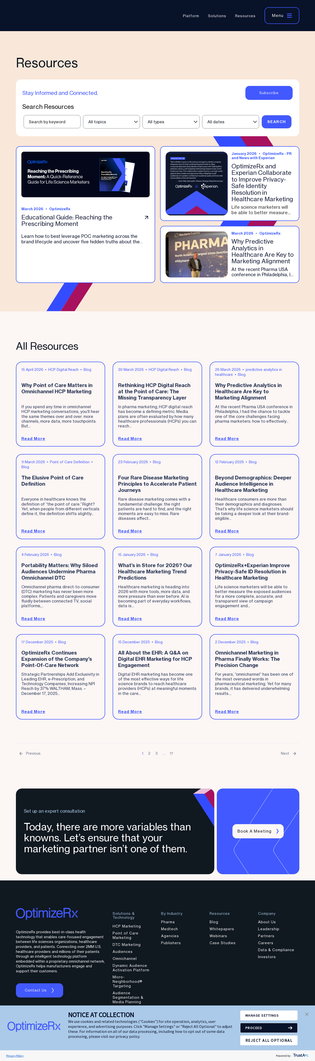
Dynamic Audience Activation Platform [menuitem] (131, 970)
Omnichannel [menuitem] (125, 961)
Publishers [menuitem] (171, 945)
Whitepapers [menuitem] (222, 931)
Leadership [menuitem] (268, 931)
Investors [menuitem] (267, 959)
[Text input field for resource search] (52, 121)
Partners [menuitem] (266, 938)
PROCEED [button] (255, 1027)
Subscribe (269, 92)
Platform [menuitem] (191, 16)
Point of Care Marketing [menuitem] (125, 937)
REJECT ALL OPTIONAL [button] (269, 1040)
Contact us (36, 992)
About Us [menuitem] (267, 924)
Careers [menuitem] (265, 945)
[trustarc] (300, 1056)
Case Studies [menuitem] (223, 945)
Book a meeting (255, 833)
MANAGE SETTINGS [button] (265, 1015)
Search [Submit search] (276, 121)
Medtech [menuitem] (169, 931)
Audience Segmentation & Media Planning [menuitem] (128, 999)
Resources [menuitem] (245, 16)
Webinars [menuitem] (218, 938)
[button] (307, 1015)
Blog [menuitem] (214, 924)
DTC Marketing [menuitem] (127, 947)
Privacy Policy (15, 1056)
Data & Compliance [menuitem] (276, 952)
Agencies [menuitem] (170, 938)
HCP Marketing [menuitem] (127, 929)
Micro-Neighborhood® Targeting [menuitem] (127, 984)
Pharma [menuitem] (168, 924)
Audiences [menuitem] (123, 954)
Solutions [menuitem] (217, 16)
